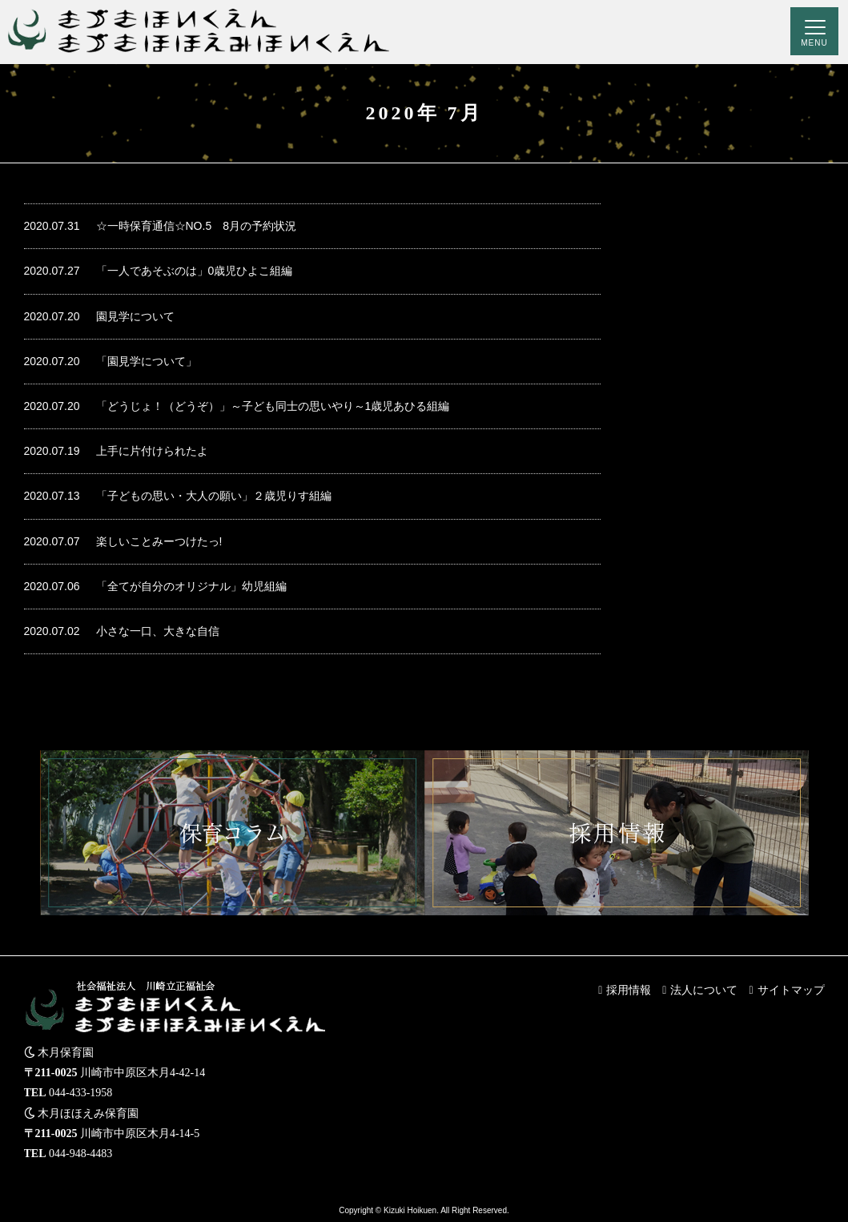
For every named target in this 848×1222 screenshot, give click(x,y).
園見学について (99, 317)
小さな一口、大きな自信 (121, 631)
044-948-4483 (80, 1154)
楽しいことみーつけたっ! (123, 542)
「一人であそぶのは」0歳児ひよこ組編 (158, 271)
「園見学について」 (110, 362)
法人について (703, 989)
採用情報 (628, 989)
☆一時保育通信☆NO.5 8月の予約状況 (160, 226)
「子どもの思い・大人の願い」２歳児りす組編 (178, 496)
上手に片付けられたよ (116, 451)
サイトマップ (791, 989)
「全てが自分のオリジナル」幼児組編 (155, 587)
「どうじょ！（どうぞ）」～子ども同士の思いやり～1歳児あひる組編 (237, 406)
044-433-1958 (80, 1093)
